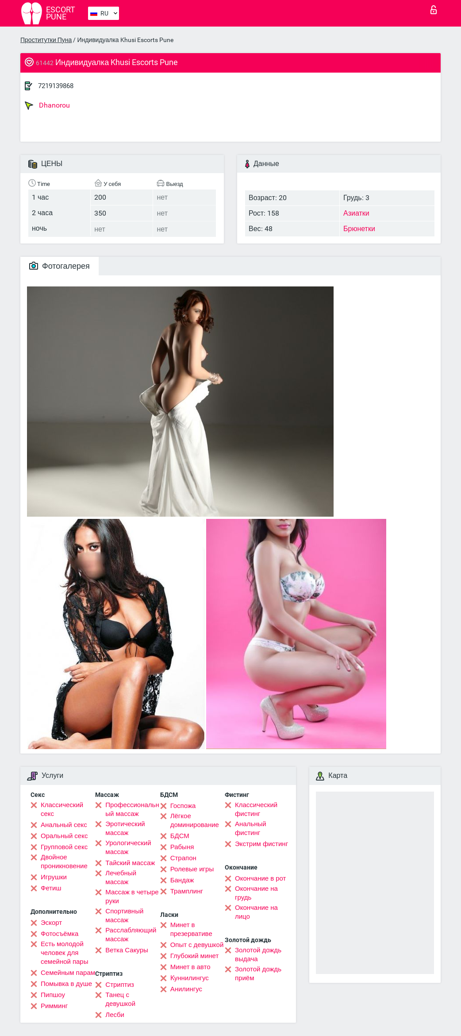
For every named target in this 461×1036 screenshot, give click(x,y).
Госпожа (183, 806)
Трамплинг (186, 891)
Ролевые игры (192, 869)
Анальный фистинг (250, 828)
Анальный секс (64, 825)
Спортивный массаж (124, 915)
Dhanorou (47, 105)
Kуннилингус (189, 978)
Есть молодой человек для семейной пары (64, 953)
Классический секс (62, 809)
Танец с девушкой (120, 999)
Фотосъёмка (59, 934)
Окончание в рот (260, 878)
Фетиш (51, 888)
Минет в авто (190, 967)
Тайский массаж (130, 863)
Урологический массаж (128, 847)
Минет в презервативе (191, 929)
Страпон (183, 858)
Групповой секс (64, 847)
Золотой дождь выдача (258, 954)
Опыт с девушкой (197, 945)
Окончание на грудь (256, 893)
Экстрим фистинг (261, 844)
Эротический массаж (125, 828)
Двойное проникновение (64, 861)
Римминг (54, 1006)
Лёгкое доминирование (194, 820)
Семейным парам (68, 973)
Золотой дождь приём (258, 973)
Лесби (114, 1015)
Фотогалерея (59, 266)
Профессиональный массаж (132, 809)
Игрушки (54, 877)
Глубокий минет (194, 956)
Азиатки (356, 213)
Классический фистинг (256, 809)
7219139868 (55, 86)
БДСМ (179, 836)
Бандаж (182, 880)
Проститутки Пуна (46, 39)
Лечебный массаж (120, 877)
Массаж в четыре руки (131, 896)
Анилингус (186, 989)
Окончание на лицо (256, 912)
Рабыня (182, 847)
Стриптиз (119, 985)
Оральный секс (64, 836)
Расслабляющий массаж (130, 934)
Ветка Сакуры (126, 950)
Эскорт (51, 923)
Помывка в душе (66, 984)
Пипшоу (53, 995)
